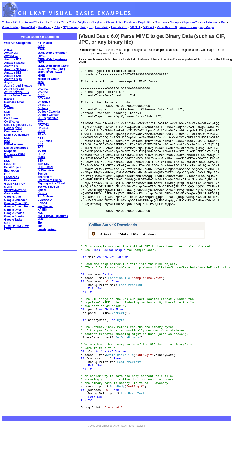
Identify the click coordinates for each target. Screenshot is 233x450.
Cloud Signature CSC (18, 125)
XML (40, 212)
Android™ (30, 22)
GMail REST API (14, 183)
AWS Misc (11, 56)
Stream (42, 193)
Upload (42, 203)
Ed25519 (10, 164)
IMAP (41, 46)
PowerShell (28, 27)
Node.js (175, 22)
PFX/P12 (43, 124)
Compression (13, 131)
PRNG (42, 134)
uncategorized (47, 229)
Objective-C (189, 22)
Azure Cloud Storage (18, 85)
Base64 (9, 98)
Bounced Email (14, 102)
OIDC (41, 95)
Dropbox (10, 151)
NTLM (41, 85)
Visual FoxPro (188, 27)
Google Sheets (14, 216)
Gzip (7, 223)
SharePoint (45, 177)
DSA (7, 141)
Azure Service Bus (16, 92)
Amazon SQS (13, 79)
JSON (41, 49)
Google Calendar (15, 200)
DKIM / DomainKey (16, 134)
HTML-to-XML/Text (16, 226)
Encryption (11, 170)
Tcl (91, 27)
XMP (41, 219)
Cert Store (11, 118)
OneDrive (44, 101)
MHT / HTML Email (50, 72)
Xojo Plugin (207, 27)
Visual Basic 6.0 (167, 27)
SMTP (41, 157)
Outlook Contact (48, 114)
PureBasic (44, 27)
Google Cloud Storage (19, 206)
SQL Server (70, 27)
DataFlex (129, 22)
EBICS (8, 157)
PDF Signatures (48, 118)
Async (8, 82)
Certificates (11, 121)
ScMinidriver (46, 170)
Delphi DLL (145, 22)
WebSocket (45, 206)
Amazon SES (12, 72)
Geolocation (12, 193)
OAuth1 (43, 88)
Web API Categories (17, 43)
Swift (83, 27)
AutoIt (43, 22)
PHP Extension (209, 22)
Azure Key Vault (14, 89)
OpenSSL (44, 105)
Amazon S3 (11, 66)
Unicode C (101, 27)
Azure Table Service (17, 95)
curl (40, 226)
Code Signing (13, 128)
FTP (7, 174)
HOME (17, 22)
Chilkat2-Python (79, 22)
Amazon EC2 (12, 59)
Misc (41, 82)
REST (41, 137)
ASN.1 (8, 49)
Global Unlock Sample (108, 250)
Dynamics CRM (14, 154)
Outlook (43, 108)
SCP (40, 147)
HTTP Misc (45, 43)
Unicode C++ (119, 27)
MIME (41, 75)
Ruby (57, 27)
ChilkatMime (119, 257)
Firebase (10, 180)
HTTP (7, 229)
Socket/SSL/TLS (48, 186)
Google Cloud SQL (16, 203)
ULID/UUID (45, 199)
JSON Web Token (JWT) (53, 65)
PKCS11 (43, 128)
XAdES (42, 209)
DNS (7, 138)
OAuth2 (43, 92)
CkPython (97, 22)
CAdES (9, 108)
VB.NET (135, 27)
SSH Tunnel (45, 167)
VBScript (148, 27)
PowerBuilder (10, 27)
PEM (41, 121)
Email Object (12, 167)
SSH (40, 160)
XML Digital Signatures (53, 216)
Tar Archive (45, 196)
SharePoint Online (50, 180)
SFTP (41, 154)
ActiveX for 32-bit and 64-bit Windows (128, 234)
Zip (40, 222)
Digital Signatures (16, 147)
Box (7, 105)
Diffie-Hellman (13, 144)
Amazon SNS (13, 75)
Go (157, 22)
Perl (223, 22)
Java (164, 22)
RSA (40, 144)
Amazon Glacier (14, 62)
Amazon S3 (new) (15, 69)
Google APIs (12, 196)
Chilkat (6, 22)
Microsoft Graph (48, 79)
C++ (63, 22)
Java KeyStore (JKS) (51, 69)
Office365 (44, 98)
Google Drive (13, 209)
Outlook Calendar (49, 111)
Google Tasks (13, 219)
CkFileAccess (118, 351)
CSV (7, 115)
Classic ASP (113, 22)
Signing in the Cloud (51, 183)
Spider (42, 190)
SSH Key (43, 163)
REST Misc (45, 141)
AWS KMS (11, 53)
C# (56, 22)
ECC (7, 160)
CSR (7, 111)
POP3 (41, 131)
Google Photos (14, 213)
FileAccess (11, 177)
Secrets (43, 173)
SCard (42, 150)
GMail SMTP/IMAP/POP (15, 188)
